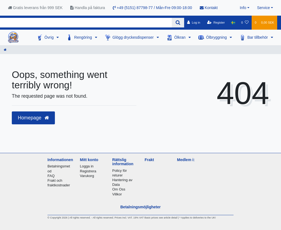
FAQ (51, 176)
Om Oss (118, 189)
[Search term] (86, 22)
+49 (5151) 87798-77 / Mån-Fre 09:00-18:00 (152, 7)
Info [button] (243, 7)
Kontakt (209, 7)
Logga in (87, 166)
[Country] (233, 22)
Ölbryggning (217, 37)
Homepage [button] (33, 117)
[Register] (216, 22)
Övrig (49, 37)
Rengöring (83, 37)
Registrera (88, 171)
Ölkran (180, 37)
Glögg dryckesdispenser (134, 37)
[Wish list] (245, 22)
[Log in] (193, 22)
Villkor (117, 194)
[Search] (178, 22)
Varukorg (87, 176)
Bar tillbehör (258, 37)
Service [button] (263, 7)
